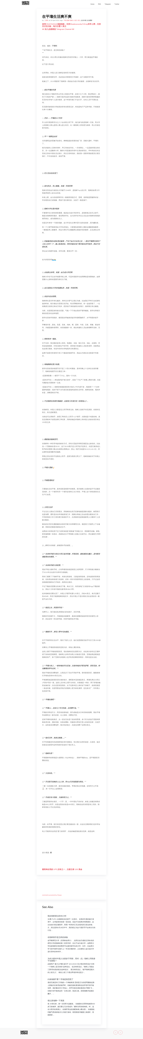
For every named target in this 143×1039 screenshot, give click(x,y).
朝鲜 (68, 20)
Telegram (108, 4)
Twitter (116, 4)
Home (92, 4)
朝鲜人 (72, 20)
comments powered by (52, 895)
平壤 (65, 20)
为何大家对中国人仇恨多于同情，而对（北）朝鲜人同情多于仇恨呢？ (71, 959)
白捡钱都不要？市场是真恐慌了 (60, 979)
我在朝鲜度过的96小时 (57, 916)
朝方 (75, 20)
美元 (79, 20)
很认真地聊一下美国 (56, 1000)
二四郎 (46, 20)
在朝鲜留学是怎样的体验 (58, 937)
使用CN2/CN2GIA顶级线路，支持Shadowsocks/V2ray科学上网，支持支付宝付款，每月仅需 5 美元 (71, 25)
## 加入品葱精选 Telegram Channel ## (58, 29)
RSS (99, 4)
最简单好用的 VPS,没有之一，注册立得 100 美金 (62, 869)
